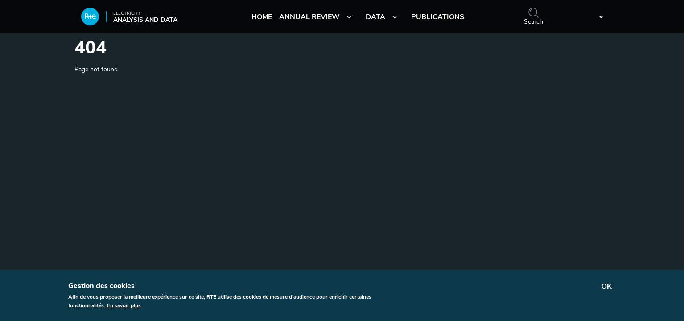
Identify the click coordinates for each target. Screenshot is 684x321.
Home (261, 17)
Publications (437, 17)
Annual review (309, 17)
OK (607, 289)
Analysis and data (129, 19)
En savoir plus (124, 308)
